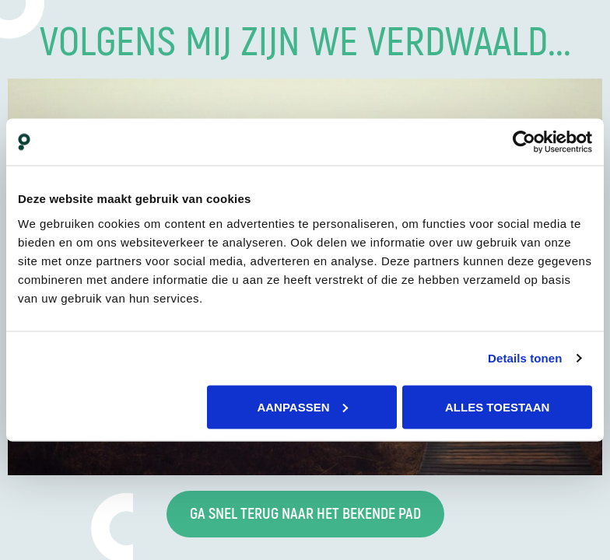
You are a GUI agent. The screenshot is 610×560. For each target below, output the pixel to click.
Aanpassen (302, 406)
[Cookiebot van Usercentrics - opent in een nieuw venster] (524, 142)
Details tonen (525, 358)
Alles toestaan (497, 406)
